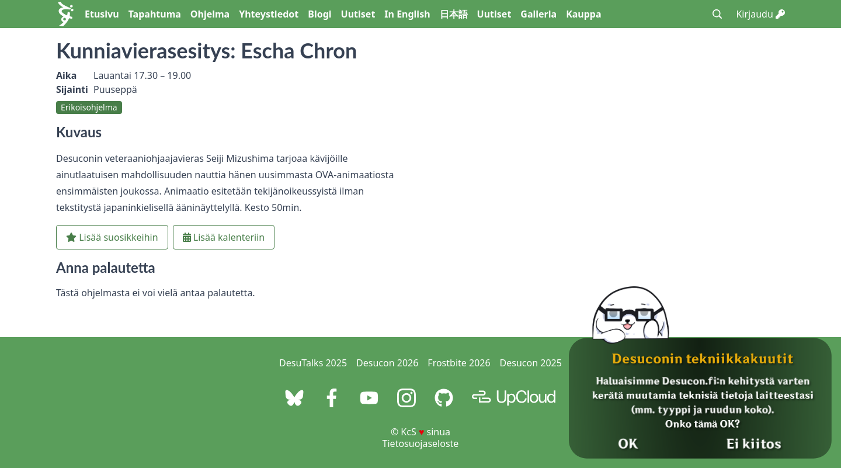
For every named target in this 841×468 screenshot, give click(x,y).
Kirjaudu (760, 14)
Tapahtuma (154, 14)
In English (407, 14)
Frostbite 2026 (459, 362)
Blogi (319, 14)
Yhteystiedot (268, 14)
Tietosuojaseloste (421, 443)
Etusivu (102, 14)
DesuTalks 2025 (313, 362)
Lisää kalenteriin (224, 237)
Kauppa (583, 14)
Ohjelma (210, 14)
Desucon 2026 (387, 362)
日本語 (454, 14)
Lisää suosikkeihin (112, 237)
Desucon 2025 (531, 362)
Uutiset (358, 14)
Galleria (538, 14)
